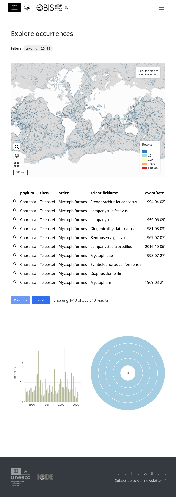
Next (40, 300)
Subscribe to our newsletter (141, 480)
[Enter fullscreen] (16, 164)
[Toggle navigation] (161, 7)
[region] (88, 120)
